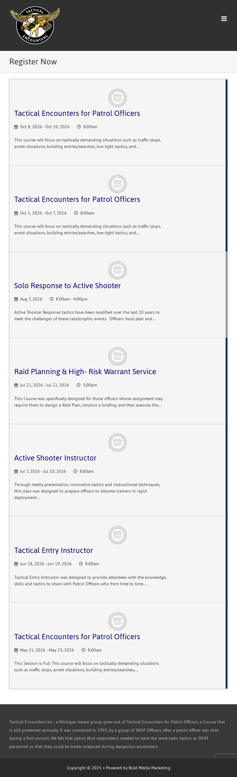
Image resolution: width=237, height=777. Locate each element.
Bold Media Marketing (149, 768)
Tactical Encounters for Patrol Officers (77, 113)
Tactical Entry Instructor (53, 550)
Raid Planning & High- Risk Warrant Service (85, 371)
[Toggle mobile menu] (224, 18)
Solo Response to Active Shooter (67, 285)
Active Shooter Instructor (55, 458)
